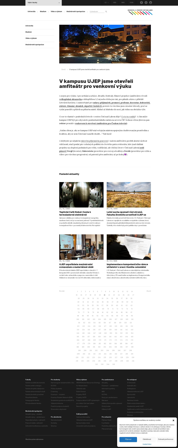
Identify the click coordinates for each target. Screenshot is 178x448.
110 (132, 319)
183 (110, 343)
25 (123, 295)
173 (116, 340)
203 (102, 350)
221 (83, 357)
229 (127, 357)
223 (93, 357)
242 (96, 364)
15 (76, 295)
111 (79, 323)
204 (107, 350)
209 (78, 354)
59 (112, 305)
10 (114, 291)
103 (94, 319)
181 (100, 343)
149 (105, 333)
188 (78, 347)
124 (89, 326)
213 (100, 354)
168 (89, 340)
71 (112, 309)
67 (93, 309)
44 (98, 302)
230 (133, 357)
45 (103, 302)
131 (127, 326)
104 (99, 319)
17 (86, 295)
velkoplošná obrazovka (70, 99)
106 (110, 319)
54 (88, 305)
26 (128, 295)
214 (105, 354)
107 (116, 319)
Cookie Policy (147, 444)
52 (78, 305)
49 (122, 302)
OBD (114, 3)
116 (105, 323)
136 (94, 330)
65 (83, 309)
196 (121, 347)
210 (84, 354)
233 (88, 361)
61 (122, 305)
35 (112, 298)
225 (105, 357)
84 (117, 312)
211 (89, 354)
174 (121, 340)
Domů (64, 69)
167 (83, 340)
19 (95, 295)
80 (98, 312)
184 (116, 343)
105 (105, 319)
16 (81, 295)
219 (132, 354)
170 (100, 340)
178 (84, 343)
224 (99, 357)
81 (102, 312)
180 (94, 343)
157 (89, 337)
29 (83, 298)
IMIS (122, 3)
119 (120, 323)
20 (100, 295)
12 (123, 291)
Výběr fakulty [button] (44, 3)
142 (126, 330)
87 (131, 312)
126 (100, 326)
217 (121, 354)
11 (118, 291)
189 (83, 347)
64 (78, 309)
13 (127, 291)
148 (100, 333)
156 (83, 337)
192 (99, 347)
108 (121, 319)
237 (110, 361)
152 (121, 333)
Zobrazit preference (165, 439)
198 (132, 347)
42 (88, 302)
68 (98, 309)
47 (112, 302)
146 (89, 333)
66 (88, 309)
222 (88, 357)
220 (77, 357)
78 (88, 312)
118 (115, 323)
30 (88, 298)
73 (122, 309)
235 (99, 361)
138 (105, 330)
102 (88, 319)
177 (78, 343)
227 (116, 357)
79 (93, 312)
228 (121, 357)
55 (93, 305)
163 (121, 337)
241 (133, 361)
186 (126, 343)
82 (107, 312)
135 (89, 330)
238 (116, 361)
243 (102, 364)
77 (83, 312)
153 (127, 333)
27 (133, 295)
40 (78, 302)
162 (116, 337)
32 (98, 298)
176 (132, 340)
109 (127, 319)
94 (107, 316)
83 (112, 312)
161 (110, 337)
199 (79, 350)
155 (78, 337)
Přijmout (128, 439)
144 (78, 333)
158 (94, 337)
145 (83, 333)
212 (94, 354)
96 (117, 316)
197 (127, 347)
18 (90, 295)
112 (84, 323)
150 (111, 333)
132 (132, 326)
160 (105, 337)
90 (88, 316)
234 (93, 361)
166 (78, 340)
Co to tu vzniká (128, 116)
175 (127, 340)
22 (109, 295)
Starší (149, 291)
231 (77, 361)
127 (105, 326)
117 (110, 323)
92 (97, 316)
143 (132, 330)
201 (91, 350)
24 (119, 295)
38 (126, 298)
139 (110, 330)
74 (127, 309)
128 (110, 326)
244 (108, 364)
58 (107, 305)
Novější (61, 291)
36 (117, 298)
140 (116, 330)
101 (83, 319)
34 (107, 298)
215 (110, 354)
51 (132, 302)
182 (105, 343)
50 (127, 302)
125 (94, 326)
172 (110, 340)
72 (117, 309)
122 (78, 326)
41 (83, 302)
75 (132, 309)
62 (126, 305)
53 (83, 305)
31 (93, 298)
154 (132, 333)
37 (122, 298)
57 (102, 305)
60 (117, 305)
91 (92, 316)
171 (105, 340)
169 (94, 340)
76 (79, 312)
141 (121, 330)
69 (103, 309)
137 (100, 330)
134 (83, 330)
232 (82, 361)
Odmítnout (147, 439)
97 (122, 316)
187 (132, 343)
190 (88, 347)
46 (108, 302)
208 (130, 350)
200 (85, 350)
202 (96, 350)
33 (102, 298)
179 (89, 343)
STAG (131, 3)
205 (113, 350)
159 (99, 337)
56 (98, 305)
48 (117, 302)
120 (125, 323)
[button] (173, 420)
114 (94, 323)
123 (84, 326)
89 (83, 316)
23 (114, 295)
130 (121, 326)
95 (112, 316)
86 (126, 312)
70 (108, 309)
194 (110, 347)
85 (122, 312)
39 (131, 298)
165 (132, 337)
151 (116, 333)
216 (116, 354)
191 (94, 347)
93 (102, 316)
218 (127, 354)
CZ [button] (106, 3)
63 (131, 305)
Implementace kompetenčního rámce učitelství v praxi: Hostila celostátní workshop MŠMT (125, 267)
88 (78, 316)
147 (94, 333)
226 (110, 357)
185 (121, 343)
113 (89, 323)
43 (93, 302)
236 (105, 361)
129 (116, 326)
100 (78, 319)
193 (105, 347)
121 (131, 323)
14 (132, 291)
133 (78, 330)
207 (125, 350)
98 (127, 316)
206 (119, 350)
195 (116, 347)
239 (121, 361)
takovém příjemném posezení (94, 141)
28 (78, 298)
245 (113, 364)
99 (132, 316)
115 (100, 323)
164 (126, 337)
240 (127, 361)
